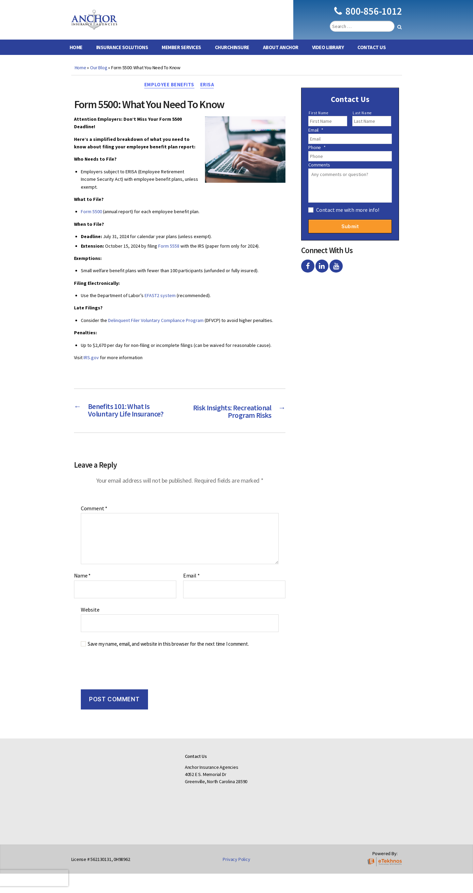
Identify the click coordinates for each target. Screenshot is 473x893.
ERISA (208, 95)
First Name (318, 123)
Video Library (328, 57)
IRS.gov (91, 368)
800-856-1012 (368, 16)
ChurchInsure (232, 57)
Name (82, 595)
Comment (94, 528)
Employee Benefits (169, 95)
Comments (319, 175)
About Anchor (280, 57)
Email (191, 595)
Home (76, 57)
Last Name (362, 123)
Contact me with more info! (347, 220)
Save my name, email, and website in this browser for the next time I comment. (168, 663)
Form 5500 (91, 222)
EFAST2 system (160, 306)
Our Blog (98, 78)
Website (90, 628)
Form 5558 (168, 257)
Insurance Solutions (122, 57)
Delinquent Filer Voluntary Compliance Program (156, 331)
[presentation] (120, 692)
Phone (317, 158)
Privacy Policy (236, 879)
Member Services (181, 57)
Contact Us (371, 57)
